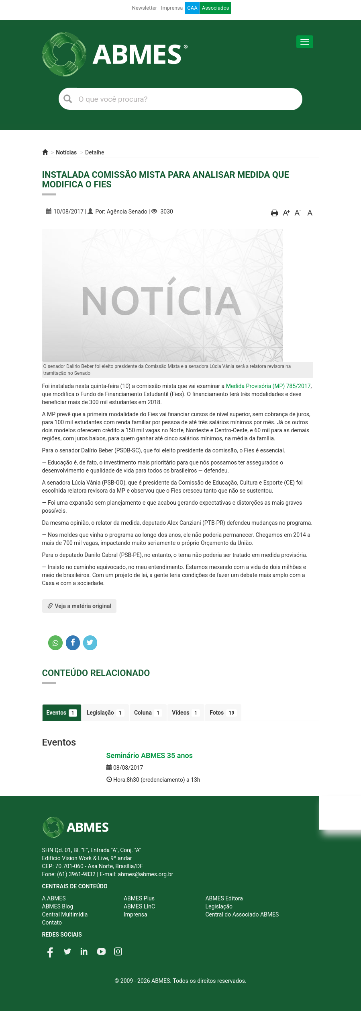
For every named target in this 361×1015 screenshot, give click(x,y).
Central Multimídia (65, 914)
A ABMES (54, 898)
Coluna (148, 713)
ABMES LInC (139, 906)
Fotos (223, 713)
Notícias (66, 152)
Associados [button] (215, 8)
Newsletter (144, 8)
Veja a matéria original (79, 606)
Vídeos (186, 713)
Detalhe (94, 152)
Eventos (62, 713)
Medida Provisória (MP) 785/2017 (268, 386)
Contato (52, 922)
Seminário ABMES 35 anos (149, 755)
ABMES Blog (57, 906)
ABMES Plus (139, 898)
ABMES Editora (224, 898)
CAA (192, 8)
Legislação (105, 713)
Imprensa (172, 8)
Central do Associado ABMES (242, 914)
